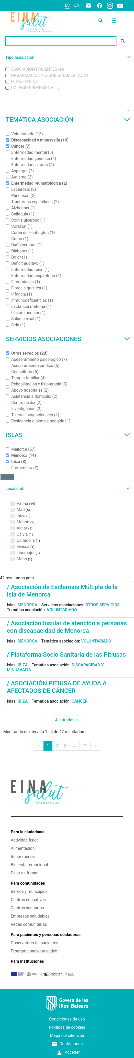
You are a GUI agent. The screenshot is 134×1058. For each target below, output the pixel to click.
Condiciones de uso (67, 1019)
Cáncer (79, 701)
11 (87, 747)
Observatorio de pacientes (34, 942)
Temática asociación (68, 119)
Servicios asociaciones (68, 339)
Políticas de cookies (67, 1027)
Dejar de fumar (24, 873)
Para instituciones (27, 961)
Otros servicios (102, 604)
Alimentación (23, 848)
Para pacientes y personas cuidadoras (46, 934)
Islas (68, 435)
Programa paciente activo (34, 951)
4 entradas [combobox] (68, 720)
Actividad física (25, 840)
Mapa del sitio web (67, 1035)
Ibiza (23, 665)
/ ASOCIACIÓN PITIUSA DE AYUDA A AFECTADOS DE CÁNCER (57, 687)
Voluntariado (62, 609)
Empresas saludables (30, 916)
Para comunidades (28, 883)
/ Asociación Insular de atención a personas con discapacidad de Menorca (67, 627)
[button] (67, 57)
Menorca (27, 604)
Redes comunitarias (29, 924)
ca (76, 5)
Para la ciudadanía (27, 831)
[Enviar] (123, 41)
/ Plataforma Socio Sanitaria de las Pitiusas (66, 654)
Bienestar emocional (29, 864)
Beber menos (23, 856)
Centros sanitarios (27, 907)
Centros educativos (28, 899)
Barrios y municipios (29, 891)
